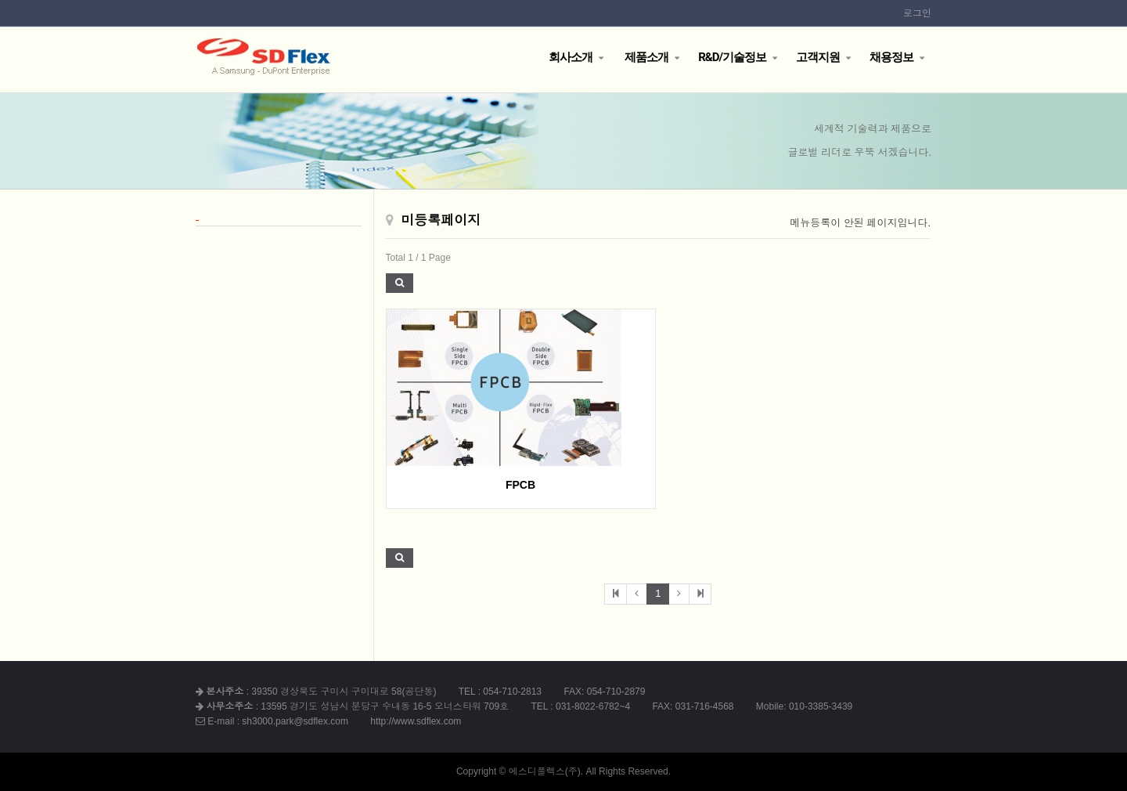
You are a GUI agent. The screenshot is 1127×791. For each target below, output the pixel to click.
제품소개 (645, 57)
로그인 (917, 13)
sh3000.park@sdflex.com (295, 721)
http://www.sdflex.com (415, 721)
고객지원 (818, 57)
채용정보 (891, 57)
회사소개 (570, 57)
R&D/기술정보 (732, 57)
